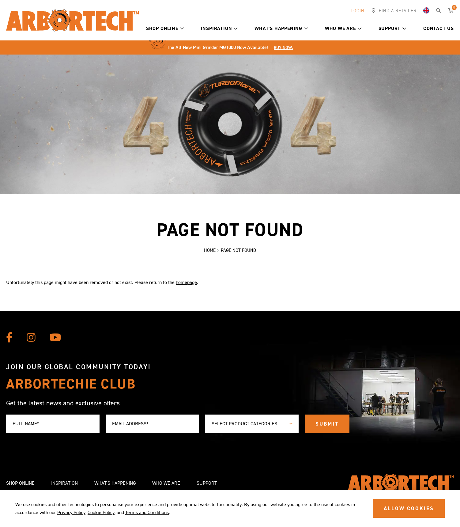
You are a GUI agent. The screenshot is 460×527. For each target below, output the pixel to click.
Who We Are (343, 28)
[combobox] (252, 424)
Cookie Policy (101, 512)
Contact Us (438, 28)
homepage (186, 282)
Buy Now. (283, 48)
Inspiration (219, 28)
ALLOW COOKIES (409, 508)
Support (392, 28)
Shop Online (165, 28)
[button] (182, 28)
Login (357, 11)
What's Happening (281, 28)
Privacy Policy (71, 512)
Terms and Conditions (147, 512)
